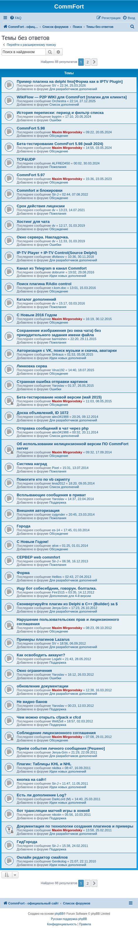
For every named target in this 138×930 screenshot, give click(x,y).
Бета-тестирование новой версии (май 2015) (59, 397)
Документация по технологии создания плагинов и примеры (75, 826)
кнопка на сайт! (31, 779)
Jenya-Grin (60, 608)
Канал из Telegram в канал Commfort (52, 268)
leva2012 (58, 483)
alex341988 (60, 416)
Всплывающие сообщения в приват (51, 495)
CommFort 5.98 (31, 128)
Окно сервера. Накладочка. (43, 237)
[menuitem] (15, 17)
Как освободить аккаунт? (41, 655)
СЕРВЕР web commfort (38, 557)
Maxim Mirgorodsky (67, 132)
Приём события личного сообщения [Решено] (61, 748)
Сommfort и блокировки (39, 190)
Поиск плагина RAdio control (44, 284)
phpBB (59, 913)
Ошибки (55, 120)
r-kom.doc (59, 288)
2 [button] (87, 62)
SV (54, 85)
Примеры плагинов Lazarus (43, 639)
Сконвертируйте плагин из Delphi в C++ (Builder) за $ (67, 604)
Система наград (32, 464)
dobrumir (58, 272)
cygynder (58, 514)
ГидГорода (27, 842)
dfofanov (58, 256)
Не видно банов (32, 701)
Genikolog (59, 861)
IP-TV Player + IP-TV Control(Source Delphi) (57, 252)
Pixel (55, 468)
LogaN (56, 659)
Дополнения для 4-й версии (70, 596)
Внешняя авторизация (38, 510)
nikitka (56, 768)
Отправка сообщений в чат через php (52, 428)
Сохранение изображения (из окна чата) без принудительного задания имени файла (59, 332)
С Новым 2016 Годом (37, 315)
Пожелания (57, 167)
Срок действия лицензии (41, 206)
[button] (94, 61)
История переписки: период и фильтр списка (60, 112)
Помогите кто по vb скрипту (43, 479)
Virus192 (58, 370)
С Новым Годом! (33, 541)
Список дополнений (64, 104)
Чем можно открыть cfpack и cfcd (49, 717)
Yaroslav (58, 385)
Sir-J (55, 194)
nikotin (56, 814)
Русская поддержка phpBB (69, 919)
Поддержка (57, 502)
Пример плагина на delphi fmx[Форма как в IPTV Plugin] (69, 81)
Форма (23, 573)
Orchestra (59, 101)
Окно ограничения (34, 670)
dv (53, 210)
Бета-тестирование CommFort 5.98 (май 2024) (60, 144)
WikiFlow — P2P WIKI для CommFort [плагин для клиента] (72, 97)
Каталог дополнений (36, 299)
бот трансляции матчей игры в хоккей (53, 810)
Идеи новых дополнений (67, 276)
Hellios (57, 576)
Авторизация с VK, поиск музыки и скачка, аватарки (67, 350)
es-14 (56, 530)
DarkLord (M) (61, 799)
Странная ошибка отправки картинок (52, 381)
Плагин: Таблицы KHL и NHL (44, 764)
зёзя (55, 545)
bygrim (57, 116)
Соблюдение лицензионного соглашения (56, 733)
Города (23, 526)
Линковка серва (32, 366)
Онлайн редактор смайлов (42, 857)
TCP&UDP (26, 159)
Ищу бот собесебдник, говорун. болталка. (57, 588)
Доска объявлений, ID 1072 (43, 413)
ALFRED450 (61, 163)
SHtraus (58, 354)
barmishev (59, 339)
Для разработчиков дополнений (73, 89)
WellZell (57, 721)
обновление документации (42, 686)
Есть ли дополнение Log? (42, 795)
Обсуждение (58, 135)
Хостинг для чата (33, 221)
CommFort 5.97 (31, 175)
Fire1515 (58, 592)
